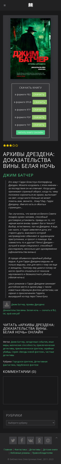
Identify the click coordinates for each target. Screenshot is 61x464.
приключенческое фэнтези (29, 348)
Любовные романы (20, 452)
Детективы (34, 449)
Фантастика (20, 449)
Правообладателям (42, 452)
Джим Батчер (18, 175)
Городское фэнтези (23, 361)
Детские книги (50, 449)
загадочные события (36, 341)
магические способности (22, 345)
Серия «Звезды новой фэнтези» (28, 351)
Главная (8, 449)
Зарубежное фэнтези (27, 364)
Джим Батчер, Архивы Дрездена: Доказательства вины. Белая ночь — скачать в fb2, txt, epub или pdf (29, 309)
